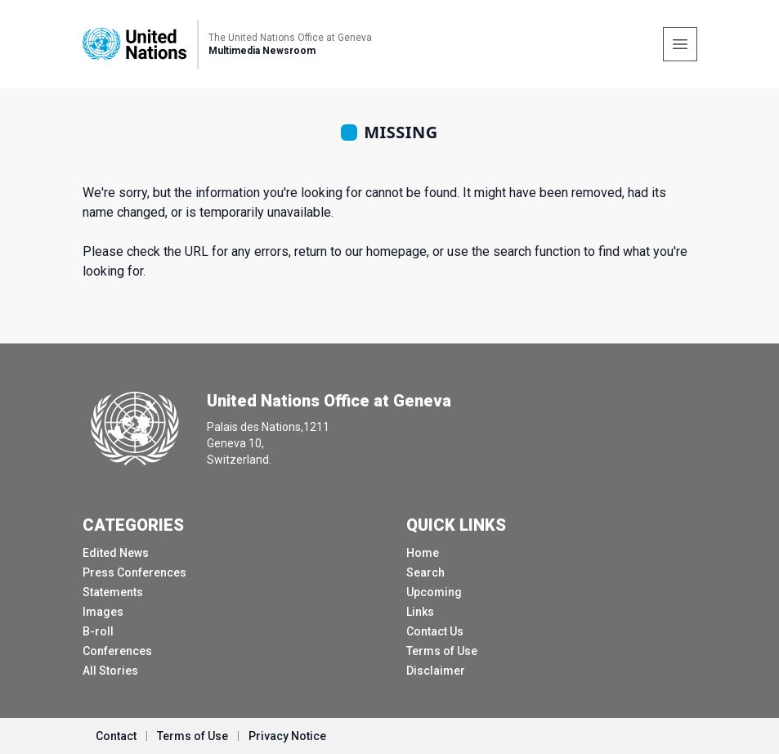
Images (103, 611)
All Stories (110, 670)
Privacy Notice (287, 736)
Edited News (116, 552)
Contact (116, 736)
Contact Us (434, 631)
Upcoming (434, 592)
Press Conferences (134, 572)
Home (422, 552)
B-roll (98, 631)
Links (420, 611)
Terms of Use (441, 651)
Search (425, 572)
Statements (113, 592)
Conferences (117, 651)
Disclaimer (435, 670)
